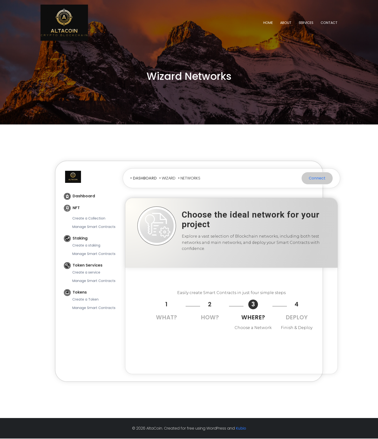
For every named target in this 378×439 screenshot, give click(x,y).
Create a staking (86, 245)
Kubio (241, 429)
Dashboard (79, 196)
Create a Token (85, 299)
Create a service (86, 272)
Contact (329, 22)
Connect (317, 178)
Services (306, 22)
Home (268, 22)
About (285, 22)
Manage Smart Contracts (93, 227)
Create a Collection (88, 218)
